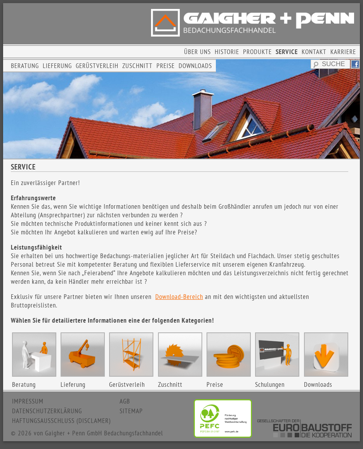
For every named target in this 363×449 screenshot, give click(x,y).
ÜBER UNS (197, 51)
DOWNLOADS (195, 65)
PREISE (165, 65)
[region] (181, 108)
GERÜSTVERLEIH (97, 65)
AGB (125, 401)
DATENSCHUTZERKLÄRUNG (47, 411)
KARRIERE (343, 51)
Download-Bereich (179, 296)
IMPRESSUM (27, 401)
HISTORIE (227, 51)
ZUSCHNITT (137, 65)
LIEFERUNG (57, 65)
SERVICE (287, 51)
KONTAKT (314, 51)
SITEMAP (131, 411)
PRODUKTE (257, 51)
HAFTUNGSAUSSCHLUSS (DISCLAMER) (61, 420)
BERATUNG (25, 65)
